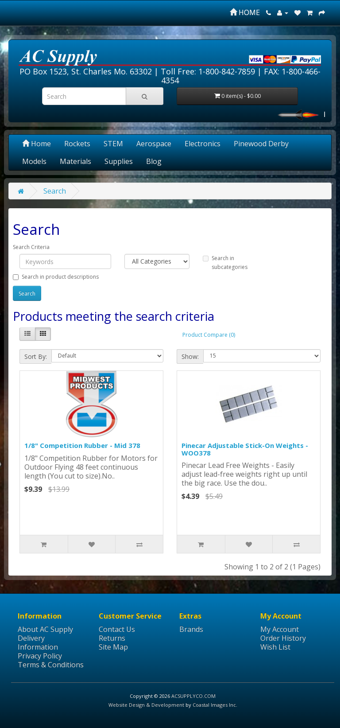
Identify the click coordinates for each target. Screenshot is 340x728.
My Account (279, 629)
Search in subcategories (225, 262)
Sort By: (35, 356)
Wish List (275, 647)
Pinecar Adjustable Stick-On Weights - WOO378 (245, 449)
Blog (154, 161)
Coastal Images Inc (214, 704)
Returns (112, 638)
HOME (245, 12)
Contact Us (117, 629)
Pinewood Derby (261, 143)
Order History (283, 638)
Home (36, 143)
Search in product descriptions (56, 276)
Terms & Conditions (51, 665)
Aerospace (153, 143)
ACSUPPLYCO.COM (193, 696)
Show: (190, 356)
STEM (113, 143)
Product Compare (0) (208, 335)
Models (34, 161)
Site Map (113, 647)
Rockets (77, 143)
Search (54, 191)
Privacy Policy (40, 656)
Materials (75, 161)
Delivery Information (38, 642)
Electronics (202, 143)
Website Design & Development (146, 704)
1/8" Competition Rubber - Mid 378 (82, 445)
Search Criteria (31, 247)
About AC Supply (45, 629)
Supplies (118, 161)
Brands (191, 629)
